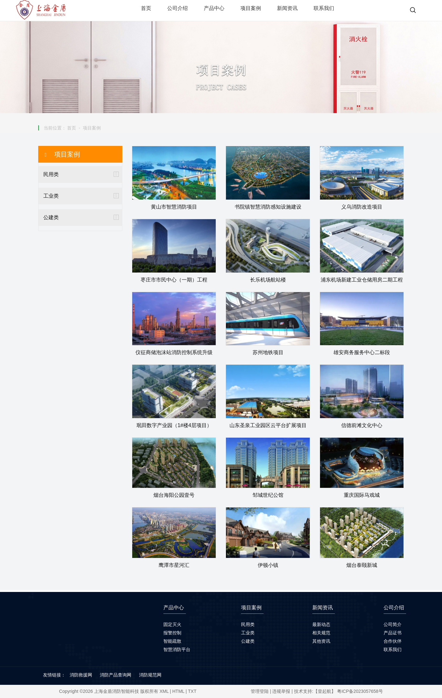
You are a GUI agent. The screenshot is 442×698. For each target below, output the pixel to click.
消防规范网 (150, 674)
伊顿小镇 (268, 565)
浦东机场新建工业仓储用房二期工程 (362, 279)
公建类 (51, 217)
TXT (192, 691)
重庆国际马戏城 (362, 495)
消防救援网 (81, 674)
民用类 (51, 174)
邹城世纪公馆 (268, 495)
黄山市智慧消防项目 (174, 207)
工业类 (51, 196)
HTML (178, 691)
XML (164, 691)
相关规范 (321, 632)
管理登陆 (260, 691)
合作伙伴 (393, 641)
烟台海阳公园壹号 (174, 495)
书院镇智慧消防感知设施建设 (268, 207)
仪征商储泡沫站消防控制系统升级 (173, 352)
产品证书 (393, 632)
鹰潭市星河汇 (174, 565)
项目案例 (92, 127)
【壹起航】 (324, 691)
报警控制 (172, 632)
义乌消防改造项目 (361, 207)
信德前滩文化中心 (361, 425)
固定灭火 (172, 624)
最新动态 (321, 624)
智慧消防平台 (176, 649)
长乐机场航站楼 (268, 279)
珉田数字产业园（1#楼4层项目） (174, 425)
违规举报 (281, 691)
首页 (71, 127)
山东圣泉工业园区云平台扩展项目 (268, 425)
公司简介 (393, 624)
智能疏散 (172, 641)
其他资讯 (321, 641)
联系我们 (393, 649)
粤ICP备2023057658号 (360, 691)
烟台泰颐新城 (361, 565)
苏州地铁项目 (268, 352)
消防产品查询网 (115, 674)
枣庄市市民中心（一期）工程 (174, 279)
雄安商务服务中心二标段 (362, 352)
